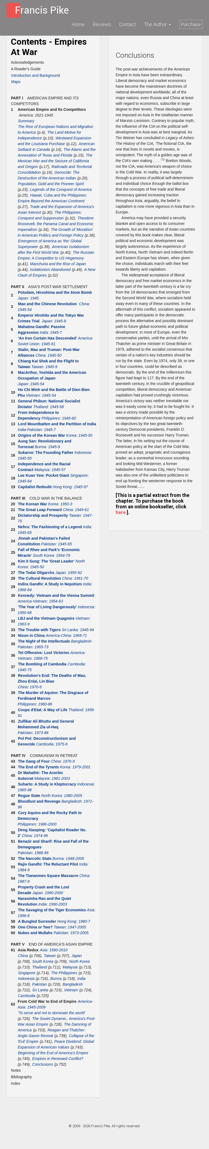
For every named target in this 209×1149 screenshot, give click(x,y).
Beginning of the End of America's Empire (53, 1053)
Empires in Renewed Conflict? (57, 1058)
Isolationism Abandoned (50, 269)
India (81, 978)
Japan (77, 956)
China (23, 956)
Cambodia (26, 996)
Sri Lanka (40, 990)
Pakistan (39, 984)
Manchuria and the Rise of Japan (58, 264)
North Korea (79, 961)
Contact (127, 24)
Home (78, 24)
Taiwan (50, 956)
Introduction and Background (35, 75)
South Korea (42, 961)
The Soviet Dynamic (49, 1018)
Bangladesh (73, 984)
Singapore (26, 973)
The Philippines (64, 973)
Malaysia (70, 967)
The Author (157, 24)
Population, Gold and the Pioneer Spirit (51, 184)
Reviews (102, 24)
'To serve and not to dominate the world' (51, 1013)
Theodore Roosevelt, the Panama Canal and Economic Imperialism (56, 224)
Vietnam (71, 990)
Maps (15, 82)
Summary (26, 121)
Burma (56, 978)
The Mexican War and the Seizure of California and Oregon (55, 161)
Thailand (39, 967)
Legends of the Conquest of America (61, 189)
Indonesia (26, 978)
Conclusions (42, 1064)
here (121, 512)
